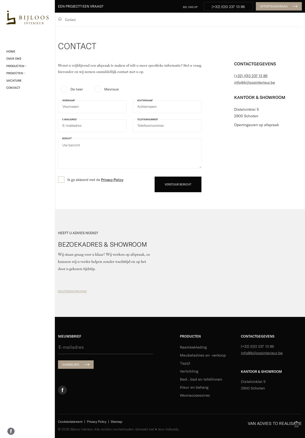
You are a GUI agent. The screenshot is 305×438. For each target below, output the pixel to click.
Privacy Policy (112, 179)
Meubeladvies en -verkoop (203, 355)
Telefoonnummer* (147, 119)
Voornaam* (68, 100)
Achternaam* (145, 100)
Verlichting (189, 371)
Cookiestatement (70, 421)
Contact (13, 87)
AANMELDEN (70, 364)
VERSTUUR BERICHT (178, 184)
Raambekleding (193, 347)
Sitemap (116, 421)
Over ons (13, 58)
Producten (16, 66)
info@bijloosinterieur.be (254, 82)
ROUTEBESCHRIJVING (72, 291)
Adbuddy (172, 429)
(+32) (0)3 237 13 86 (228, 6)
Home (10, 51)
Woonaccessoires (195, 395)
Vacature (14, 80)
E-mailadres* (69, 119)
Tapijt (185, 363)
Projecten (16, 73)
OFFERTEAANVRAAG (273, 6)
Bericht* (67, 138)
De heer (76, 89)
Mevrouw (111, 89)
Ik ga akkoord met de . (95, 179)
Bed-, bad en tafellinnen (201, 379)
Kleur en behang (194, 387)
